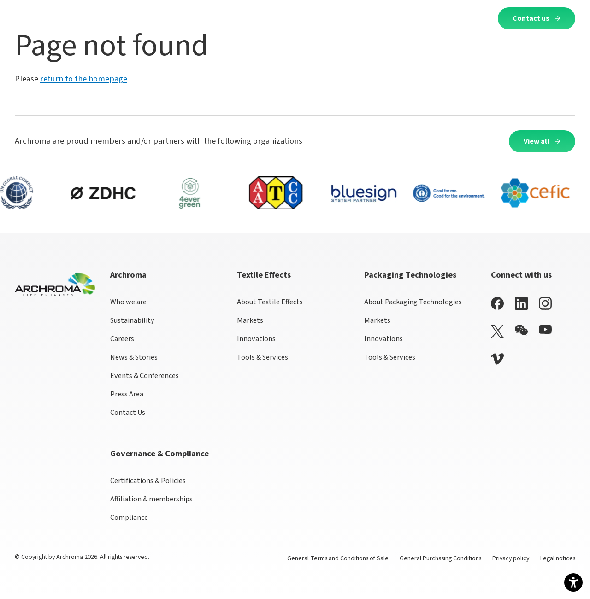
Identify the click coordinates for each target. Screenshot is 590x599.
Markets (250, 320)
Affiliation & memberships (151, 499)
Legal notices (557, 558)
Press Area (126, 394)
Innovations (256, 339)
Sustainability (132, 320)
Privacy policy (510, 558)
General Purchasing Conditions (440, 558)
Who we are (128, 302)
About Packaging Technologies (413, 302)
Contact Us (127, 412)
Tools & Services (262, 357)
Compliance (129, 517)
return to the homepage (83, 79)
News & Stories (134, 357)
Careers (122, 339)
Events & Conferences (144, 376)
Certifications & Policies (148, 481)
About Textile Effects (270, 302)
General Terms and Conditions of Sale (338, 558)
